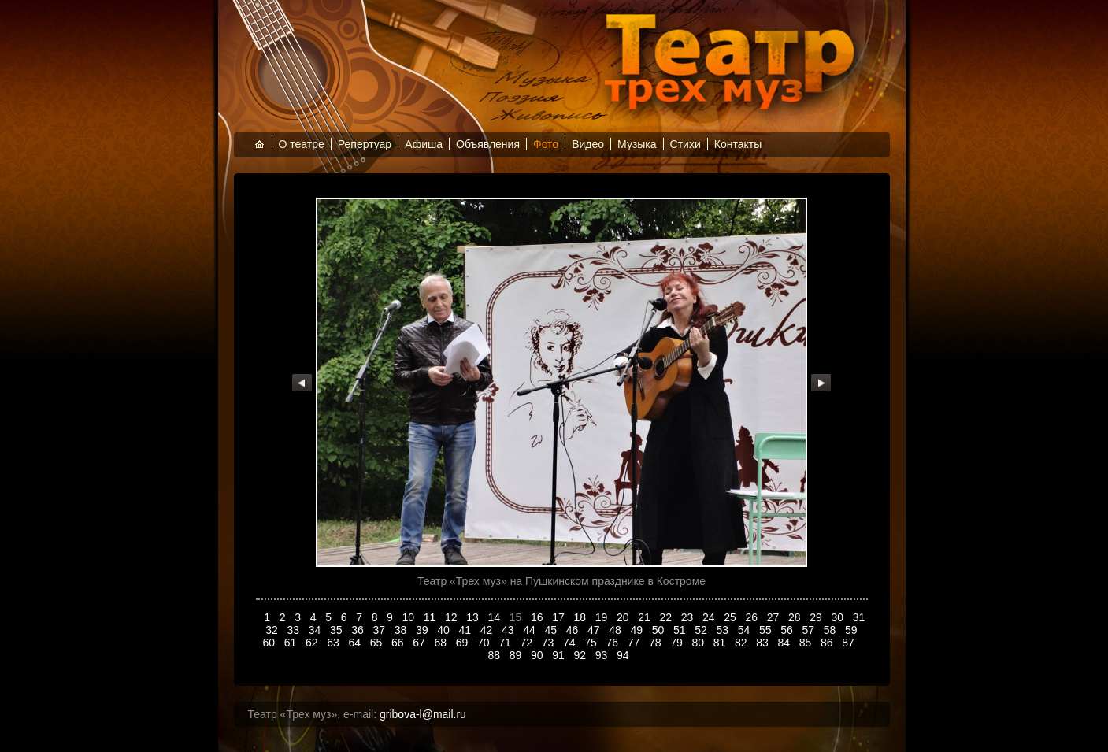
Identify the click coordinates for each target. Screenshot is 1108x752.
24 (709, 617)
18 (581, 617)
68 (441, 642)
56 (787, 630)
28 (795, 617)
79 (677, 642)
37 (380, 630)
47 (594, 630)
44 (530, 630)
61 (291, 642)
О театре (301, 144)
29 (817, 617)
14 (495, 617)
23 (688, 617)
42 (487, 630)
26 (753, 617)
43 (509, 630)
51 (680, 630)
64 (355, 642)
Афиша (424, 144)
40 (444, 630)
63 (334, 642)
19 (602, 617)
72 (527, 642)
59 (852, 630)
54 (745, 630)
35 (337, 630)
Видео (588, 144)
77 (635, 642)
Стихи (685, 144)
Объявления (488, 144)
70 (484, 642)
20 (624, 617)
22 (667, 617)
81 (720, 642)
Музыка (637, 144)
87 (849, 642)
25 (731, 617)
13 (473, 617)
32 (272, 630)
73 (549, 642)
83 (763, 642)
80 (698, 642)
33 (294, 630)
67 (420, 642)
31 (859, 617)
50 (659, 630)
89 (517, 655)
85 (806, 642)
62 (313, 642)
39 (423, 630)
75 (591, 642)
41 (466, 630)
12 (452, 617)
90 (538, 655)
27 (774, 617)
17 (559, 617)
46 (573, 630)
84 (784, 642)
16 (538, 617)
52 (702, 630)
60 (269, 642)
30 (839, 617)
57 (809, 630)
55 (766, 630)
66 (398, 642)
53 (724, 630)
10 (409, 617)
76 (613, 642)
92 (581, 655)
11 (431, 617)
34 (316, 630)
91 (559, 655)
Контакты (738, 144)
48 (616, 630)
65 (377, 642)
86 (828, 642)
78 (656, 642)
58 (831, 630)
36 (358, 630)
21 (645, 617)
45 (552, 630)
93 (602, 655)
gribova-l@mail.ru (423, 714)
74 (570, 642)
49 (638, 630)
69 (463, 642)
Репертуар (364, 144)
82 (742, 642)
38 (402, 630)
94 (624, 655)
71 (505, 642)
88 (495, 655)
